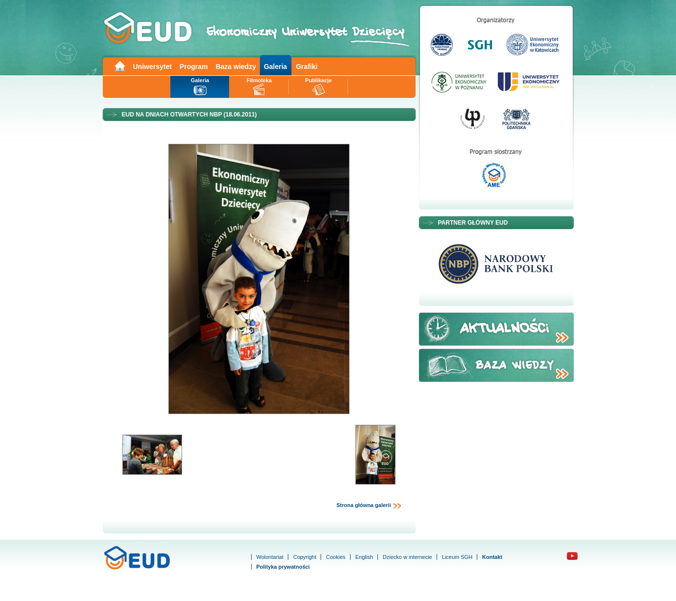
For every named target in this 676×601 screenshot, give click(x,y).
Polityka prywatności (283, 567)
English (364, 557)
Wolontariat (269, 557)
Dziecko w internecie (407, 557)
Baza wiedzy (235, 66)
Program (194, 66)
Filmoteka (259, 80)
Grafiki (306, 66)
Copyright (304, 557)
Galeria (275, 66)
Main (119, 65)
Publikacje (318, 80)
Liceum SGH (457, 557)
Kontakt (492, 557)
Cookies (336, 557)
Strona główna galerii (368, 505)
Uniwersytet (152, 66)
